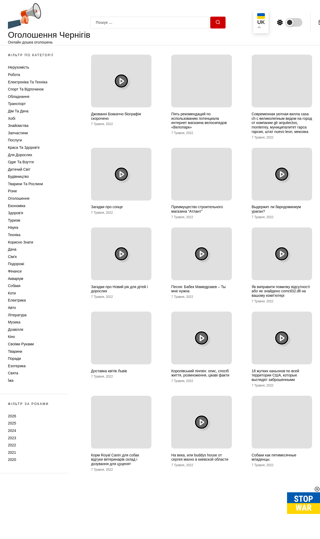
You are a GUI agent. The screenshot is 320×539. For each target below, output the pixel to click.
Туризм (14, 220)
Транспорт (17, 104)
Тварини (15, 351)
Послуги (15, 140)
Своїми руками (21, 344)
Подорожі (16, 264)
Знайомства (18, 125)
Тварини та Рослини (25, 184)
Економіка (16, 206)
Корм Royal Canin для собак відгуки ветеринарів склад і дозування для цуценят (115, 459)
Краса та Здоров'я (24, 147)
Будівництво (18, 176)
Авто (12, 308)
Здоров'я (15, 213)
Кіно (11, 337)
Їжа (10, 380)
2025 (12, 423)
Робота (14, 75)
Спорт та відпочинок (26, 89)
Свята (13, 373)
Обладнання (18, 96)
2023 (12, 438)
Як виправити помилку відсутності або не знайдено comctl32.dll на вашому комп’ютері (281, 291)
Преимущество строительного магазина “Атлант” (197, 209)
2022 (12, 445)
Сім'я (12, 257)
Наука (13, 227)
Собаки (14, 286)
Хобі (11, 118)
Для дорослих (20, 155)
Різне (12, 191)
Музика (14, 322)
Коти (12, 293)
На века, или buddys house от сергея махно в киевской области (199, 457)
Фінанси (15, 271)
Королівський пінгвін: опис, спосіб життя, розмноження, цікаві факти (200, 373)
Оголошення (18, 198)
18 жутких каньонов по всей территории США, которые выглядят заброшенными (275, 375)
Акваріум (15, 278)
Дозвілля (15, 329)
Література (17, 315)
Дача (12, 249)
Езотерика (17, 366)
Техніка (14, 235)
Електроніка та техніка (27, 82)
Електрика (17, 300)
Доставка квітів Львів (109, 371)
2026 (12, 416)
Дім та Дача (18, 111)
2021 (12, 452)
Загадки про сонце (107, 207)
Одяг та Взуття (21, 162)
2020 (12, 459)
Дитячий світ (19, 169)
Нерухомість (18, 67)
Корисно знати (20, 242)
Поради (14, 358)
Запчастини (18, 133)
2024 (12, 430)
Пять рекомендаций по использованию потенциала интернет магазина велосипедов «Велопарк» (199, 120)
